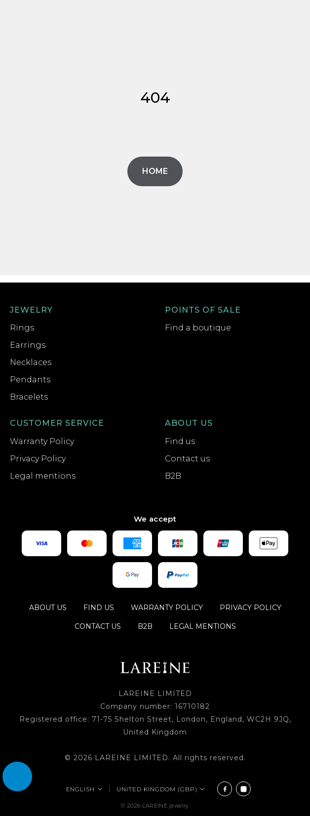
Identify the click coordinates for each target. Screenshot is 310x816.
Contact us (187, 458)
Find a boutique (198, 327)
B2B (173, 476)
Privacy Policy (38, 458)
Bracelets (29, 397)
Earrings (27, 345)
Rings (22, 327)
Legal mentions (43, 476)
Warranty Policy (42, 441)
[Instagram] (243, 788)
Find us (180, 441)
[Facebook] (224, 788)
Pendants (30, 379)
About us (189, 423)
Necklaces (30, 362)
